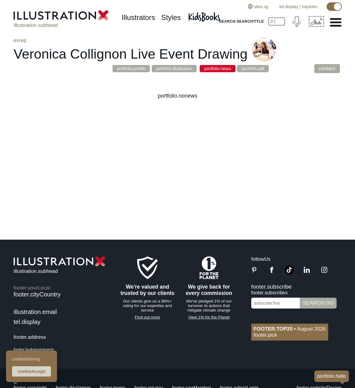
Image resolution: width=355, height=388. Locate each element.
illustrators (138, 17)
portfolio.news (221, 68)
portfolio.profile (122, 68)
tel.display (288, 6)
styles (171, 17)
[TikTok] (289, 273)
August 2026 (290, 329)
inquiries (309, 6)
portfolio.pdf (262, 68)
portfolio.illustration (172, 68)
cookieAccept (31, 371)
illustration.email (35, 312)
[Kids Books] (205, 15)
